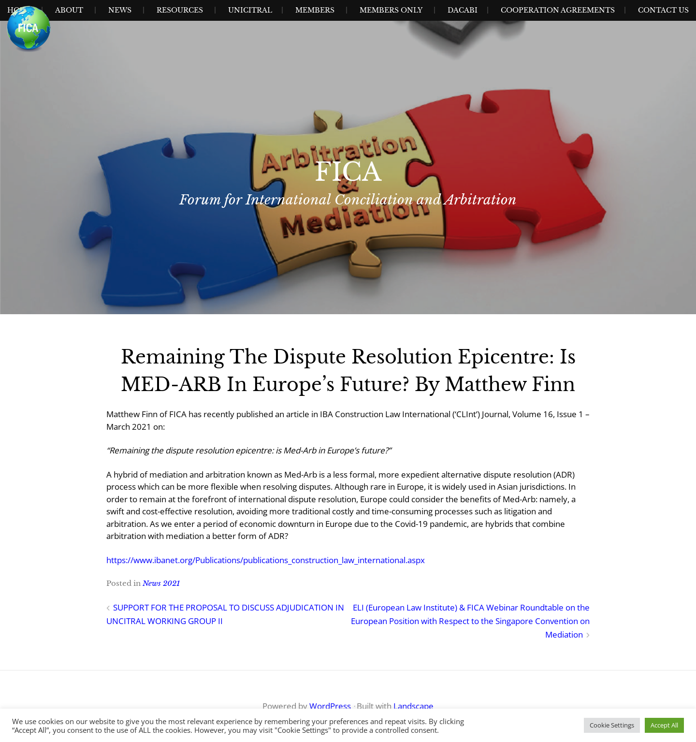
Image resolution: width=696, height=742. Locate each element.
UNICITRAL (250, 10)
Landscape (413, 706)
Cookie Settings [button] (612, 725)
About (69, 10)
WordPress (330, 706)
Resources (180, 10)
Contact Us (663, 10)
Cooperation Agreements (558, 10)
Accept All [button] (664, 725)
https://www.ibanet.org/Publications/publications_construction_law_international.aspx (265, 560)
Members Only (391, 10)
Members (314, 10)
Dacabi (463, 10)
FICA (348, 172)
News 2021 (161, 583)
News (119, 10)
